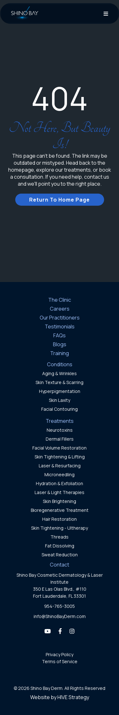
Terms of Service (59, 661)
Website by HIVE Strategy (59, 697)
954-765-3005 (59, 606)
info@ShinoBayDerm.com (60, 616)
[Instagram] (72, 631)
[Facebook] (60, 631)
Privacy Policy (59, 654)
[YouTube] (47, 631)
